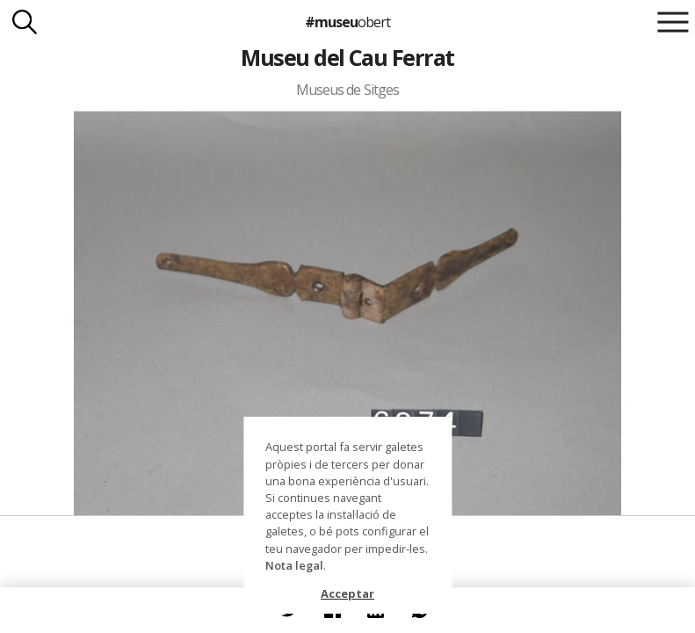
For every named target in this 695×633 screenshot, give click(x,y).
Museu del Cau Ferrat (347, 57)
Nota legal (294, 565)
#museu (347, 22)
